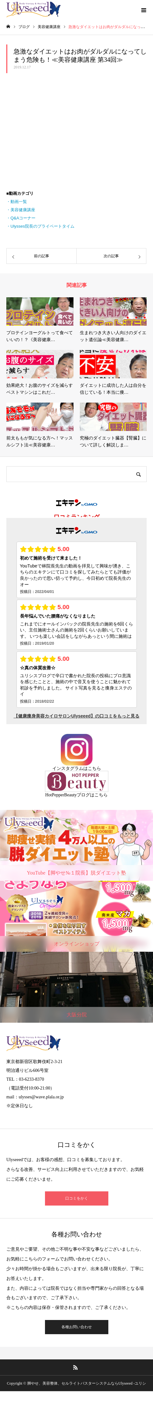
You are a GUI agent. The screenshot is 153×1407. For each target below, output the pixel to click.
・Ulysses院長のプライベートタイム (40, 226)
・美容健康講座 (20, 209)
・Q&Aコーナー (20, 218)
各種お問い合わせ (76, 1327)
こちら (94, 768)
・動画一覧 (16, 201)
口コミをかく (76, 1198)
